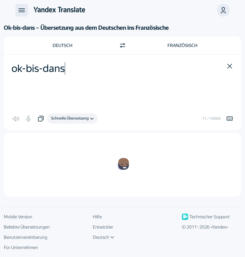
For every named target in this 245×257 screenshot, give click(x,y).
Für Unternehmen (21, 247)
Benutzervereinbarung (25, 237)
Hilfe (97, 216)
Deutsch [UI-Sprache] (103, 237)
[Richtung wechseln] (122, 45)
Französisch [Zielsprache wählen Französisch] (182, 45)
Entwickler (103, 227)
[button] (223, 10)
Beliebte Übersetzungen (27, 227)
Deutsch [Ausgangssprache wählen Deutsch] (62, 45)
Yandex (219, 227)
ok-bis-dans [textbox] (38, 68)
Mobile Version (18, 216)
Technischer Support (206, 217)
